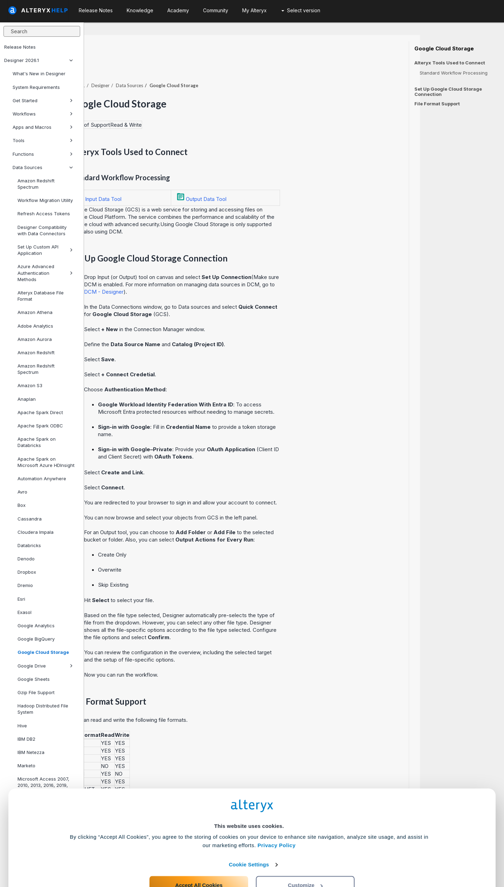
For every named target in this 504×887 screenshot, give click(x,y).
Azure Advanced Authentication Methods (45, 273)
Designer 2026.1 (38, 60)
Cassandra (30, 519)
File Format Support (437, 103)
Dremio (25, 585)
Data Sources (43, 167)
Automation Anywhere (42, 478)
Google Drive (45, 666)
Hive (22, 725)
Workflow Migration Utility (45, 200)
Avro (22, 492)
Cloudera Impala (36, 532)
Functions (43, 154)
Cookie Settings (249, 835)
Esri (21, 599)
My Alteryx (254, 10)
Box (22, 505)
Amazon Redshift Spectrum (36, 184)
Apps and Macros (43, 127)
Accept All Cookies (199, 856)
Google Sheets (34, 679)
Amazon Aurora (35, 339)
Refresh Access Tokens (44, 213)
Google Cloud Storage (43, 652)
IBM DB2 (26, 739)
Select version (300, 10)
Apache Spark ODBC (40, 425)
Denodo (26, 558)
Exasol (24, 612)
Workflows (43, 114)
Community (215, 10)
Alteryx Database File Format (41, 296)
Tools (43, 140)
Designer (184, 66)
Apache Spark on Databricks (37, 442)
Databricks (29, 545)
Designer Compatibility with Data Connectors (42, 230)
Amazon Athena (35, 312)
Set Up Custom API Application (45, 250)
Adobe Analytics (35, 326)
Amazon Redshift (36, 352)
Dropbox (27, 572)
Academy (178, 10)
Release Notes (20, 47)
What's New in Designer (39, 73)
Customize (305, 856)
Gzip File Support (36, 692)
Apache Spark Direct (40, 412)
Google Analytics (36, 625)
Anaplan (27, 399)
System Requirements (36, 87)
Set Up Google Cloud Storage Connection (448, 91)
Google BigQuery (36, 639)
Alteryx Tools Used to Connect (449, 62)
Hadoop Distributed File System (43, 709)
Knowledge (140, 10)
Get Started (43, 100)
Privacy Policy (277, 816)
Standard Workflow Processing (454, 73)
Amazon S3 (30, 385)
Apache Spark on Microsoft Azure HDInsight (46, 462)
